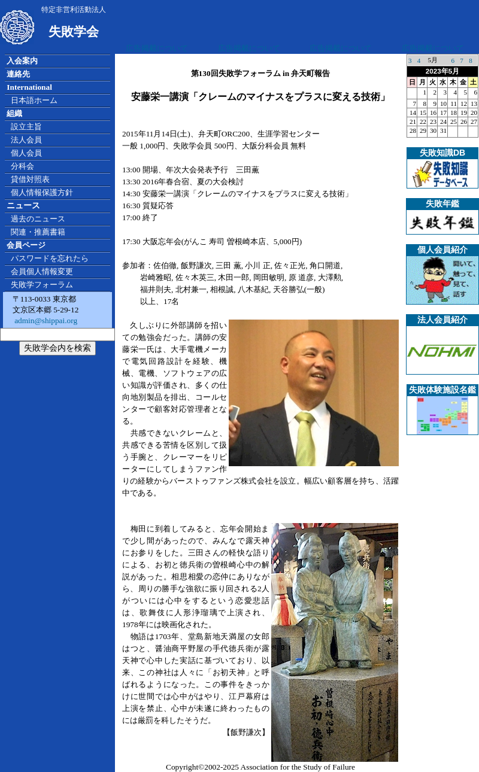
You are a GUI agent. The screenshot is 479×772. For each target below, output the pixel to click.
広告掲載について (157, 48)
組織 (14, 113)
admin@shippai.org (45, 320)
